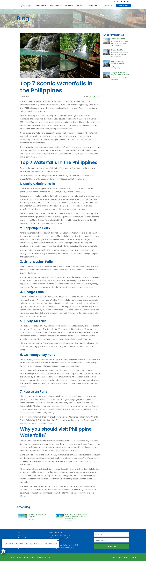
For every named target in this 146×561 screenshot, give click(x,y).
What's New (54, 5)
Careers (21, 535)
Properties (40, 5)
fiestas (94, 125)
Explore (68, 5)
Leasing (80, 5)
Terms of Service (129, 557)
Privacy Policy (22, 538)
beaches (86, 125)
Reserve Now (123, 5)
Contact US (108, 5)
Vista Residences (29, 557)
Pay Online (93, 5)
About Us (21, 532)
